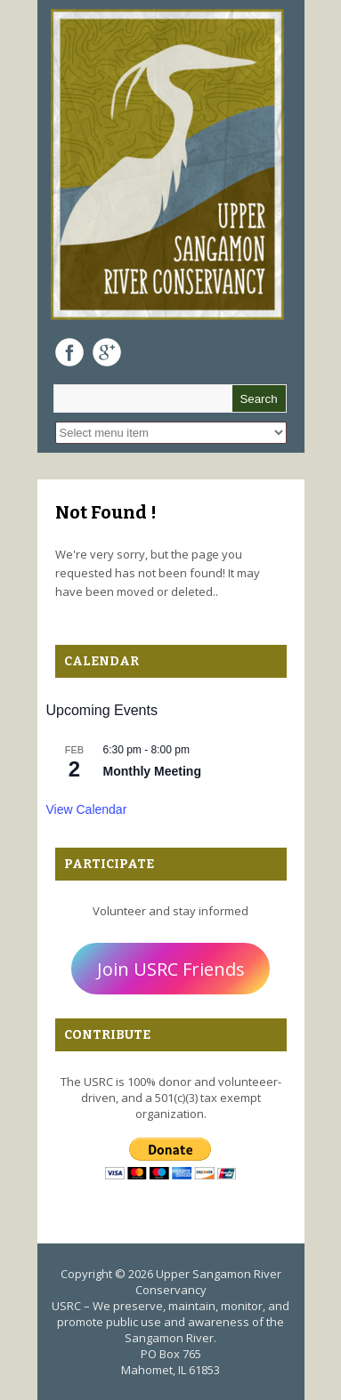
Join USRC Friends (171, 969)
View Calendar (86, 809)
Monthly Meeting (152, 771)
